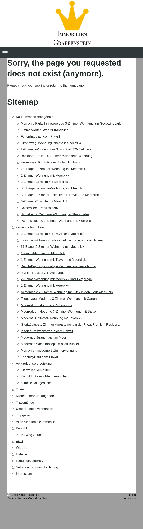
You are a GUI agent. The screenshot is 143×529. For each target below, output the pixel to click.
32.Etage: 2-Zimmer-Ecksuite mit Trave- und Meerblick (60, 195)
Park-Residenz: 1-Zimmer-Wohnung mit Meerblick (56, 221)
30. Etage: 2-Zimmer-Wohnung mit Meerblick (53, 188)
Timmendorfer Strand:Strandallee (44, 130)
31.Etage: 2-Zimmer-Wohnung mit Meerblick (52, 246)
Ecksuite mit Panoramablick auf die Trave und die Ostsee (62, 240)
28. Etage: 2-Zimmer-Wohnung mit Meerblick (53, 169)
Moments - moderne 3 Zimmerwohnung (49, 350)
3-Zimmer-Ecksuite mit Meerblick (44, 201)
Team (20, 389)
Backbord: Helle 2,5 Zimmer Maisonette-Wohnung (56, 156)
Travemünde (25, 402)
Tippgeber (23, 415)
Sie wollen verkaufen (36, 370)
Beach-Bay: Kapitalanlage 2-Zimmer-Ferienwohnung (58, 266)
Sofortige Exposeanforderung (37, 467)
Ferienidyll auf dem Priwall (39, 357)
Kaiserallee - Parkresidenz (39, 208)
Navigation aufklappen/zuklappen (71, 52)
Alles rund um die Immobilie (36, 422)
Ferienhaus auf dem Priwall (40, 136)
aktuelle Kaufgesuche (36, 383)
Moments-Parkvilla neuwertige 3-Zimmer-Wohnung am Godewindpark (71, 123)
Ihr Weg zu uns (31, 435)
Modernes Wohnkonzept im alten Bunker (50, 344)
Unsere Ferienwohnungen (34, 409)
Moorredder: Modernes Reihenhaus (46, 305)
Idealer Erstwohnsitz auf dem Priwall (47, 331)
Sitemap (34, 494)
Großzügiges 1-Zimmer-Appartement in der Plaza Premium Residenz (70, 324)
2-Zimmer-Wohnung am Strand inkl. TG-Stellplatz (56, 149)
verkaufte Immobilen (30, 227)
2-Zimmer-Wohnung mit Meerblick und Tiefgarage (56, 279)
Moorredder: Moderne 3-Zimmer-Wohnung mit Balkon (59, 311)
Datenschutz (25, 454)
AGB (19, 441)
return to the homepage (67, 85)
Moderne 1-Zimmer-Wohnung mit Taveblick (51, 318)
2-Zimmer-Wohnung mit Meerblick (45, 175)
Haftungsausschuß (29, 461)
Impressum (24, 473)
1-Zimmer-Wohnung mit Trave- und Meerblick (53, 260)
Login (132, 494)
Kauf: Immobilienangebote (35, 117)
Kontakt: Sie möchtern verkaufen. (45, 376)
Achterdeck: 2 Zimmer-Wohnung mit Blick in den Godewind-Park (67, 292)
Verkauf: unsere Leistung (34, 363)
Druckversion (17, 494)
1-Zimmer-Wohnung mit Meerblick (45, 285)
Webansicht (129, 498)
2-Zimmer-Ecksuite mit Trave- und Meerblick (52, 234)
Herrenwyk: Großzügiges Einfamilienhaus (50, 162)
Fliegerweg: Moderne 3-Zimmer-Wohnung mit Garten (59, 298)
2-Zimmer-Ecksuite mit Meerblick (44, 182)
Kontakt (21, 428)
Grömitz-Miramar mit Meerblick (43, 253)
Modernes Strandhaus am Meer (43, 337)
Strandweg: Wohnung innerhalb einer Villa (51, 143)
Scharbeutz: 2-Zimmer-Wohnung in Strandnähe (55, 214)
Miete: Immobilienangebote (35, 396)
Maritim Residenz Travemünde (43, 273)
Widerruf (22, 448)
